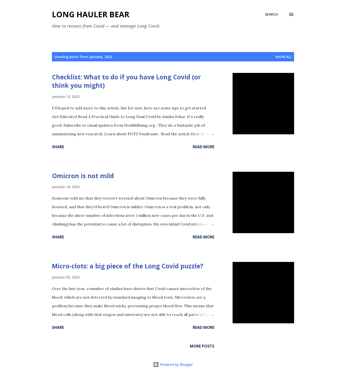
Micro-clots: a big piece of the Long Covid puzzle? (127, 266)
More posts (202, 346)
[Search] (271, 14)
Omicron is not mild (83, 175)
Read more (203, 146)
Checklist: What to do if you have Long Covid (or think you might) (126, 81)
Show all (283, 56)
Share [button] (58, 146)
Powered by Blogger (173, 364)
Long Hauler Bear (90, 14)
